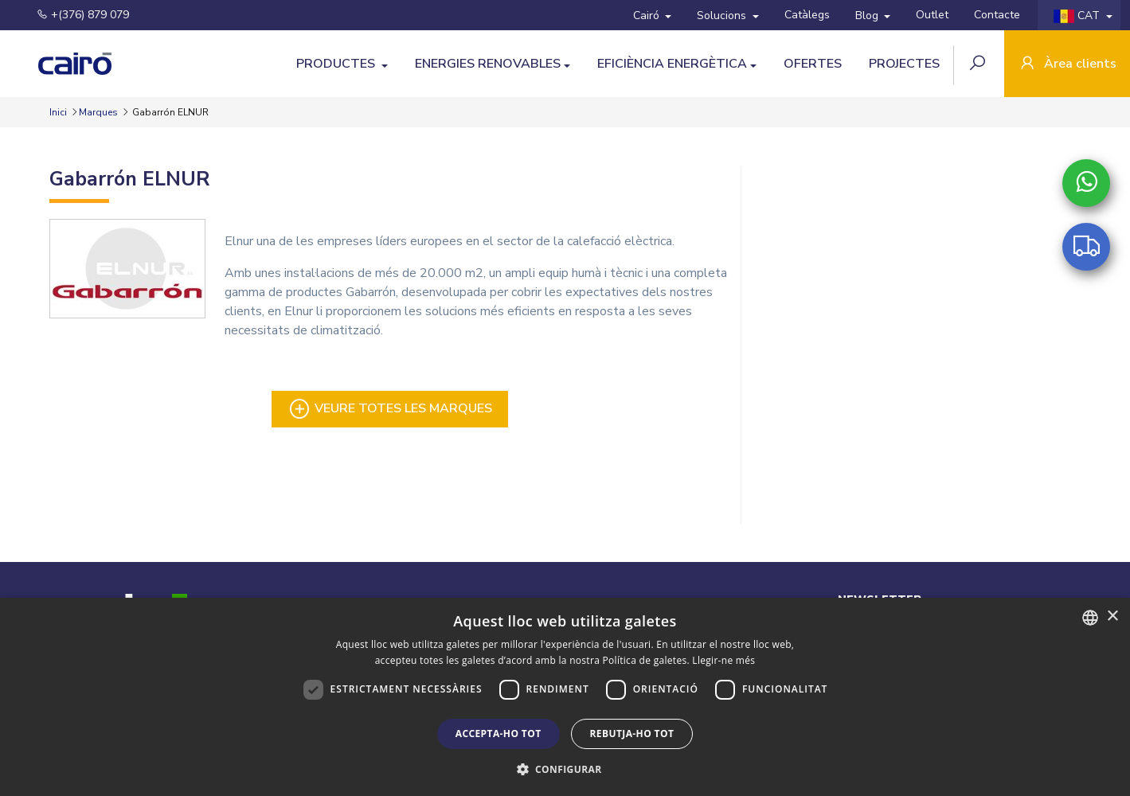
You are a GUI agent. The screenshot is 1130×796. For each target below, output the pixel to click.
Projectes (904, 63)
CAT (1078, 15)
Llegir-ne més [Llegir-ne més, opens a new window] (723, 660)
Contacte (997, 14)
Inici (59, 112)
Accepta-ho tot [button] (499, 733)
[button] (565, 769)
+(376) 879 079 (73, 14)
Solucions (723, 15)
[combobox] (1090, 618)
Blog (868, 15)
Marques (98, 112)
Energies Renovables (488, 63)
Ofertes (813, 63)
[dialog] (565, 697)
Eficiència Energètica (672, 63)
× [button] (1112, 616)
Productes (337, 63)
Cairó (648, 15)
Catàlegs (807, 14)
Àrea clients (1067, 64)
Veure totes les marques (389, 409)
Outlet (932, 14)
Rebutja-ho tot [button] (632, 733)
